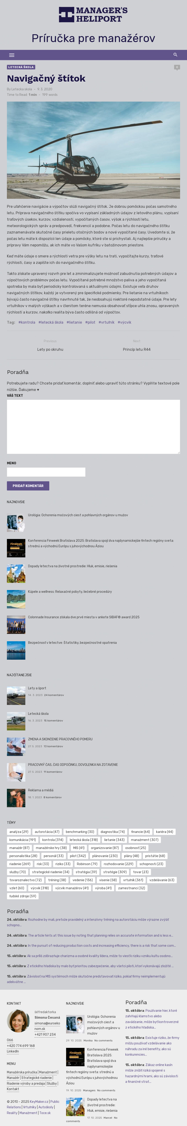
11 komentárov (52, 771)
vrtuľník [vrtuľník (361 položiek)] (132, 879)
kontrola (27, 323)
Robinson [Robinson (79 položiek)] (86, 863)
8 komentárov (52, 796)
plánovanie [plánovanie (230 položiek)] (104, 855)
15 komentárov (52, 720)
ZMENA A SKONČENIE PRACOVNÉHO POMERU (59, 739)
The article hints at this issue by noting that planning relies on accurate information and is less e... (99, 927)
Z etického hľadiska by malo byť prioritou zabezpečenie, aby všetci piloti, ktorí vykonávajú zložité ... (99, 958)
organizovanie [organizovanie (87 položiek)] (104, 847)
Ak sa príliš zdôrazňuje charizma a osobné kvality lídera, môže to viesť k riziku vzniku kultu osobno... (99, 947)
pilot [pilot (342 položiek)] (77, 855)
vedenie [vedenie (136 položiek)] (82, 879)
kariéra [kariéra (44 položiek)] (163, 831)
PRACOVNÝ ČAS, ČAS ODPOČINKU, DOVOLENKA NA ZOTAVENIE (72, 764)
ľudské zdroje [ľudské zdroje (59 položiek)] (163, 887)
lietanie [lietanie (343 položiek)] (113, 839)
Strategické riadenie (35, 1069)
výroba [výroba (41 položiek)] (102, 887)
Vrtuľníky (28, 1099)
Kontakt (12, 1081)
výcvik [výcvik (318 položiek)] (39, 887)
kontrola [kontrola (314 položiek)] (51, 839)
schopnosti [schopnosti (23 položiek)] (150, 863)
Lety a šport (36, 688)
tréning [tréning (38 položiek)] (56, 879)
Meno (10, 463)
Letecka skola (21, 89)
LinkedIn (12, 1043)
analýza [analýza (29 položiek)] (18, 831)
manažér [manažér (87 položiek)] (19, 847)
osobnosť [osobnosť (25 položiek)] (134, 847)
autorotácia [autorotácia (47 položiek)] (46, 831)
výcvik (124, 323)
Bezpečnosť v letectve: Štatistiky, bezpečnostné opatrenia (71, 642)
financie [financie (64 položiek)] (139, 831)
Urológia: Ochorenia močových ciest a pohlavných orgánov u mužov (77, 514)
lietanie (74, 323)
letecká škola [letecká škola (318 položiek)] (83, 839)
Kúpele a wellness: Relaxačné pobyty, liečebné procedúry (69, 591)
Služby (51, 1075)
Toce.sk (44, 1104)
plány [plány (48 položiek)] (130, 855)
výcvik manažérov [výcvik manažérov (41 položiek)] (71, 887)
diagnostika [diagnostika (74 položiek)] (111, 831)
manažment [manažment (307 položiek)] (143, 839)
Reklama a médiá (39, 790)
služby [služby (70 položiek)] (17, 871)
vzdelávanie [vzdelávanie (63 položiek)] (161, 879)
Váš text (14, 395)
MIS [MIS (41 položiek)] (78, 847)
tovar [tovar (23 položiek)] (139, 871)
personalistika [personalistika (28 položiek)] (22, 855)
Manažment (47, 1064)
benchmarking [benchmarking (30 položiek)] (79, 831)
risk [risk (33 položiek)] (42, 863)
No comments (103, 1031)
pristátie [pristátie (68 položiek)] (154, 855)
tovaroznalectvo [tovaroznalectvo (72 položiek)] (25, 879)
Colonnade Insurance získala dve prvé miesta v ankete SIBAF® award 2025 (82, 617)
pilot (90, 323)
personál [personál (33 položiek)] (53, 855)
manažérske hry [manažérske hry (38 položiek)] (50, 847)
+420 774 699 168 (20, 1037)
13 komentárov (52, 745)
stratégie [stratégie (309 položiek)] (114, 871)
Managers (89, 1081)
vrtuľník (107, 323)
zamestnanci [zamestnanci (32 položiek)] (130, 887)
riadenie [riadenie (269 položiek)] (19, 863)
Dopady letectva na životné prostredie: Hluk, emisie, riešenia (71, 566)
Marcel (107, 1109)
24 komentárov (53, 694)
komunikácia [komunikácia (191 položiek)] (22, 839)
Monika (87, 1031)
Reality (11, 1104)
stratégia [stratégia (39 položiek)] (85, 871)
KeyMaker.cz (38, 1093)
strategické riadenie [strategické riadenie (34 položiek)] (49, 871)
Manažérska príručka (21, 1064)
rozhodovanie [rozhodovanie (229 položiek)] (117, 863)
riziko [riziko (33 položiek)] (62, 863)
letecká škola (51, 323)
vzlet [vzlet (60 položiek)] (16, 887)
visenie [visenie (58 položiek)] (107, 879)
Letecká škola (20, 67)
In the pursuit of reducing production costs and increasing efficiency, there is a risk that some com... (101, 937)
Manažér (12, 1069)
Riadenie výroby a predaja (25, 1075)
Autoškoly (45, 1099)
